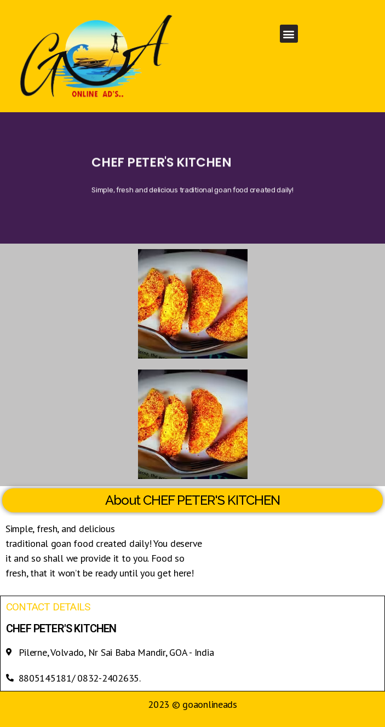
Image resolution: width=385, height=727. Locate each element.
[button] (289, 34)
